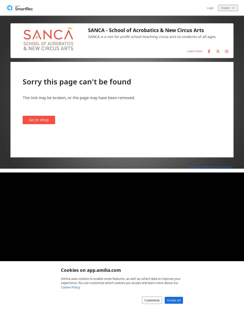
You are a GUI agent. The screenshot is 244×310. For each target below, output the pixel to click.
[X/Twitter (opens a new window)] (218, 50)
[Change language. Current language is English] (228, 8)
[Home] (19, 7)
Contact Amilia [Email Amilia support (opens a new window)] (94, 166)
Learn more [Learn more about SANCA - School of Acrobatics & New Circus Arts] (194, 51)
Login (210, 8)
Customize (152, 300)
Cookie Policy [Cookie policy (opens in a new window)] (70, 287)
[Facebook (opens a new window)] (209, 50)
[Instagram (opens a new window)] (226, 50)
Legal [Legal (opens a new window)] (110, 166)
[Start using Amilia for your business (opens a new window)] (213, 166)
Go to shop (39, 119)
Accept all (174, 300)
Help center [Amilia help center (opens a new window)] (75, 166)
